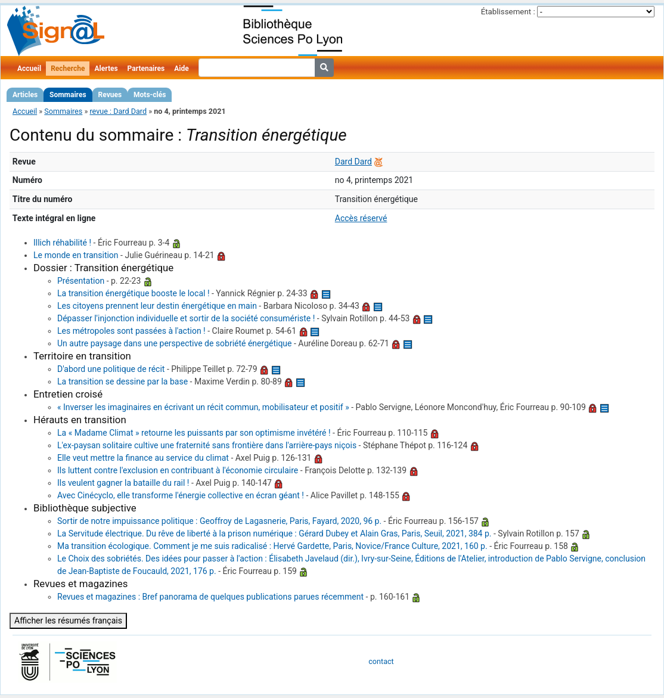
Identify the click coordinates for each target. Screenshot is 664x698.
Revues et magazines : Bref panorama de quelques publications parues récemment (210, 596)
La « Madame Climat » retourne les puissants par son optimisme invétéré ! (194, 433)
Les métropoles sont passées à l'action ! (131, 331)
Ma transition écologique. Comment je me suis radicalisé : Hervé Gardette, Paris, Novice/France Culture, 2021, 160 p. (272, 546)
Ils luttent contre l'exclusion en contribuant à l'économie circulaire (177, 470)
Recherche (68, 68)
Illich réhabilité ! (62, 242)
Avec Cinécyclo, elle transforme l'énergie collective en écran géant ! (180, 495)
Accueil (29, 68)
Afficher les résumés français (68, 620)
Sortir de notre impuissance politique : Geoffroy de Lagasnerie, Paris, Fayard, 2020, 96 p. (219, 521)
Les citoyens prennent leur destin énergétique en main (157, 306)
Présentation (80, 281)
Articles (25, 95)
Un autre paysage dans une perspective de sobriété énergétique (174, 343)
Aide (181, 68)
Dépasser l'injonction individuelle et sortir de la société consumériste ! (186, 318)
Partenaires (146, 68)
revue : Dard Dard (118, 111)
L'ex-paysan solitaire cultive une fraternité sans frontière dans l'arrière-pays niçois (206, 445)
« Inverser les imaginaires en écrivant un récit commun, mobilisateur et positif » (203, 407)
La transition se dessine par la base (122, 381)
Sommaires (67, 95)
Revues (110, 95)
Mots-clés (150, 95)
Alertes (105, 68)
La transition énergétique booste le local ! (133, 293)
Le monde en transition (76, 255)
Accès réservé (361, 218)
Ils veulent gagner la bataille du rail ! (123, 483)
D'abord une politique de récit (111, 369)
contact (380, 661)
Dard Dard (353, 161)
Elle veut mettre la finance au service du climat (143, 458)
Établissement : (508, 11)
